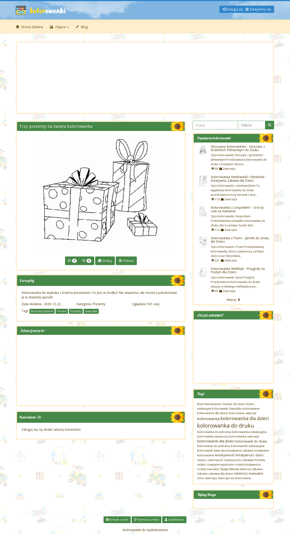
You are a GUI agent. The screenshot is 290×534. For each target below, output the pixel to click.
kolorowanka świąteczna (213, 436)
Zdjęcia (59, 27)
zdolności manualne (248, 473)
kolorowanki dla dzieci (215, 441)
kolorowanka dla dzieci (244, 418)
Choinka (227, 404)
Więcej (233, 299)
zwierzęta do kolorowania (234, 478)
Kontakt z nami (117, 520)
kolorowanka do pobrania (214, 432)
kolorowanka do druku (225, 425)
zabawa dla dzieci (220, 473)
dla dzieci (239, 404)
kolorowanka (208, 418)
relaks (201, 464)
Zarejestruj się (258, 9)
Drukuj (105, 261)
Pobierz (126, 261)
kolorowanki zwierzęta (211, 450)
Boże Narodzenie (42, 311)
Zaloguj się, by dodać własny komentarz (51, 429)
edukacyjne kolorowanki (212, 409)
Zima (200, 478)
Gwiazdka (91, 311)
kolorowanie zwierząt (242, 413)
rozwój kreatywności (248, 464)
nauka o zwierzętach (210, 460)
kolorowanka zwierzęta (244, 436)
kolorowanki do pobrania (213, 446)
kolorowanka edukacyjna (249, 432)
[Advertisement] (145, 77)
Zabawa (202, 474)
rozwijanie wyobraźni (220, 464)
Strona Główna (29, 27)
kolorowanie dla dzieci (212, 413)
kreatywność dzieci (249, 455)
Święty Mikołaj (229, 469)
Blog (82, 27)
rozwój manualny (208, 469)
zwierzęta (211, 478)
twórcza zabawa (251, 469)
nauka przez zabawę (238, 460)
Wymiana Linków (146, 520)
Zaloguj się (233, 9)
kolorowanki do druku (251, 441)
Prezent (62, 311)
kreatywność (225, 455)
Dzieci (250, 404)
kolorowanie (251, 408)
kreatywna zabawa (240, 450)
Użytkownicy (174, 520)
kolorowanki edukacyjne (248, 446)
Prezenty (98, 304)
